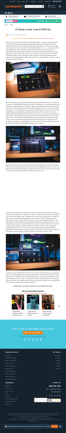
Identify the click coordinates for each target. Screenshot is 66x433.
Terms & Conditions (10, 373)
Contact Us (48, 1)
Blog (18, 1)
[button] (59, 6)
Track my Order (9, 363)
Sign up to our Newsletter (33, 332)
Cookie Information (10, 371)
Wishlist (54, 7)
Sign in (50, 7)
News (11, 25)
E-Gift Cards (8, 388)
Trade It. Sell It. (25, 1)
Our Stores (12, 1)
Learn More (47, 426)
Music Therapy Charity (11, 399)
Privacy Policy (28, 336)
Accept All (54, 426)
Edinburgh (58, 360)
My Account (51, 5)
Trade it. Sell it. (9, 391)
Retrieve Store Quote (11, 365)
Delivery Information (10, 358)
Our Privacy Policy (10, 401)
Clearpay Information (10, 379)
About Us (41, 1)
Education (8, 396)
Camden (58, 358)
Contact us (8, 355)
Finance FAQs (9, 368)
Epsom (59, 363)
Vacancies (8, 404)
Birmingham (57, 355)
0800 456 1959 (57, 1)
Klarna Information (10, 376)
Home (6, 25)
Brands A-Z (33, 1)
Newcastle (58, 368)
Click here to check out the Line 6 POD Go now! (33, 286)
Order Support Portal (10, 360)
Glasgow (58, 365)
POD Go (45, 48)
